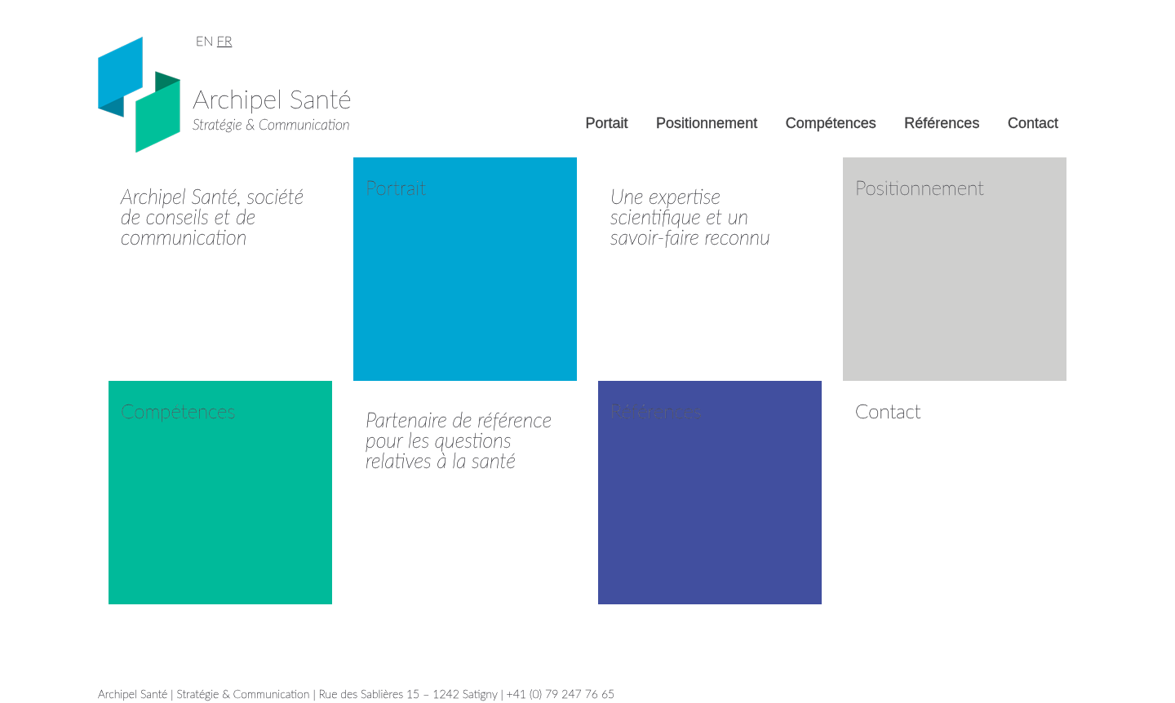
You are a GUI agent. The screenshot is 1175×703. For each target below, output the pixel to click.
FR (224, 40)
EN (204, 40)
